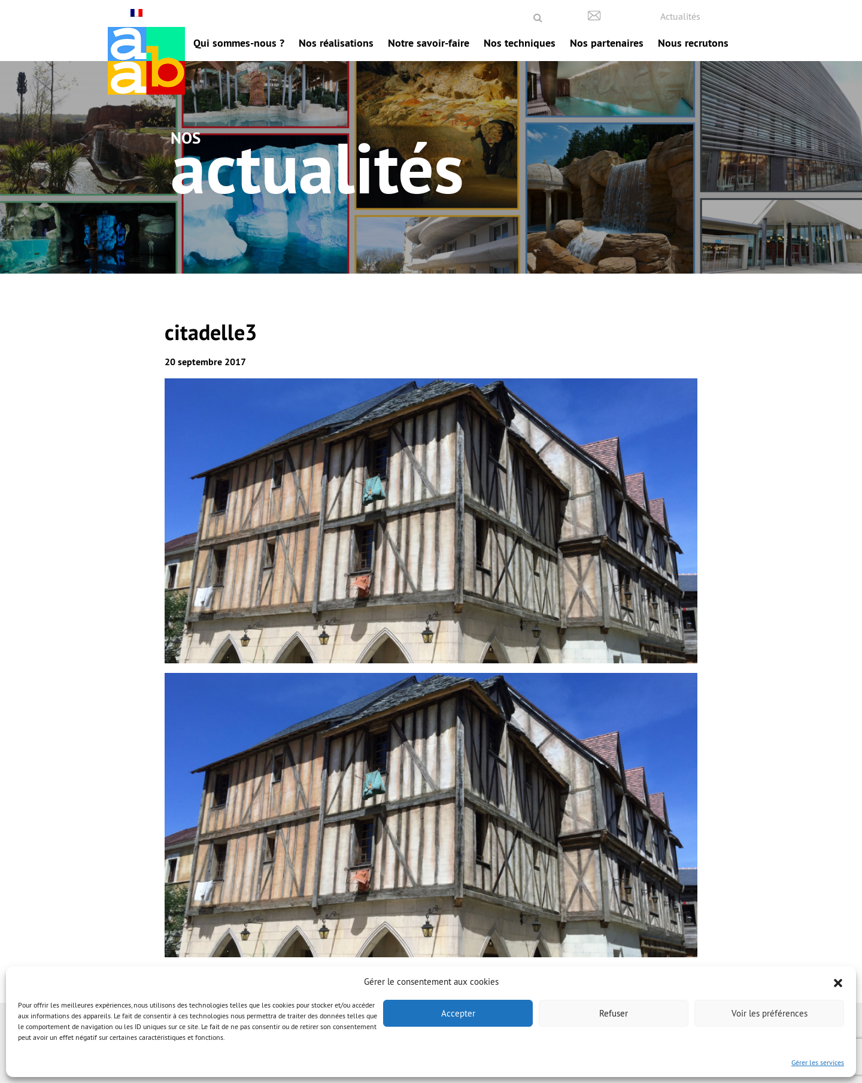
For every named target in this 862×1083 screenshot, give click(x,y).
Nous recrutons (693, 43)
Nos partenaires (607, 43)
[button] (838, 982)
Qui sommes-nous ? (238, 43)
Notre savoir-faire (428, 43)
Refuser (613, 1013)
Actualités (680, 16)
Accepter (458, 1013)
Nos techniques (520, 43)
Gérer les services (817, 1062)
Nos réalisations (336, 43)
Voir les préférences (770, 1013)
